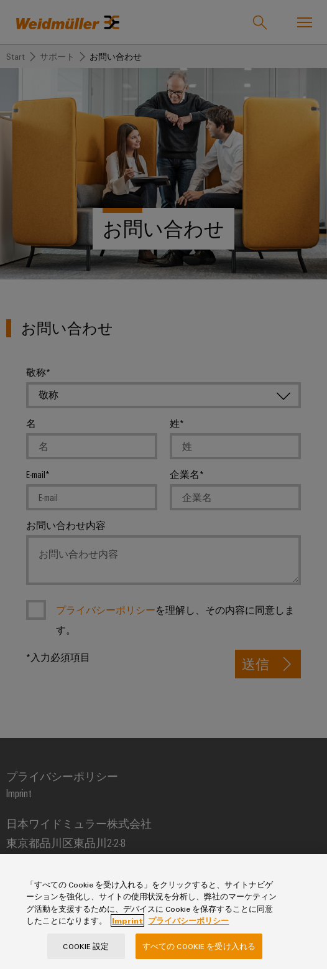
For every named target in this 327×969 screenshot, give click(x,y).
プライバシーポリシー (188, 947)
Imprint (127, 947)
